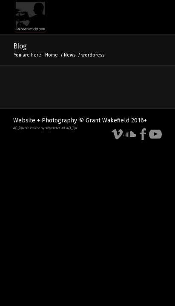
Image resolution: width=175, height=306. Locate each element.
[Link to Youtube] (155, 134)
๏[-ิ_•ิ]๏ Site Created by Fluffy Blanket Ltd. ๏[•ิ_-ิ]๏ (45, 128)
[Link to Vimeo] (117, 134)
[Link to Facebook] (142, 134)
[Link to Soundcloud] (129, 134)
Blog (20, 46)
